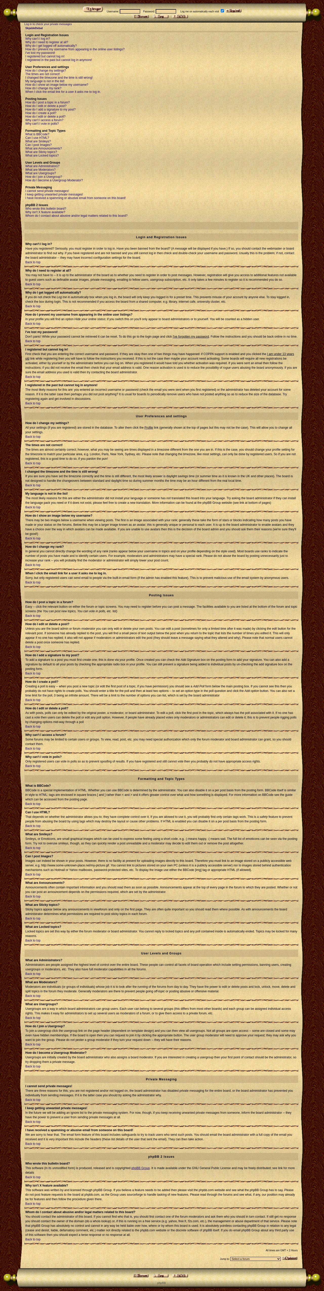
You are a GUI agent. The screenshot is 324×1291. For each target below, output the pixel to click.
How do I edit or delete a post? (46, 106)
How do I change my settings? (45, 70)
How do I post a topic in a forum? (47, 102)
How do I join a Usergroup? (43, 177)
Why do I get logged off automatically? (51, 46)
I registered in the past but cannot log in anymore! (58, 60)
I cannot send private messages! (47, 191)
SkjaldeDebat (34, 28)
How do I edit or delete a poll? (45, 116)
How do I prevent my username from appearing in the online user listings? (75, 49)
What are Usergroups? (40, 173)
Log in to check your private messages (48, 24)
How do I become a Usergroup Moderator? (54, 180)
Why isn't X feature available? (45, 212)
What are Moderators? (40, 169)
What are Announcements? (43, 148)
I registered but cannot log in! (45, 56)
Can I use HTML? (37, 138)
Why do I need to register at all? (46, 42)
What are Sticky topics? (41, 152)
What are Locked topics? (42, 155)
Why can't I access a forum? (44, 120)
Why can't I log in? (37, 38)
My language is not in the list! (45, 81)
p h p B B (161, 1283)
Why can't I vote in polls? (42, 123)
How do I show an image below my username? (56, 84)
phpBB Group (140, 1168)
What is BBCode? (37, 134)
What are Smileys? (38, 141)
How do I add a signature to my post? (50, 109)
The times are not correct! (42, 74)
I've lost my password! (40, 53)
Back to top (32, 262)
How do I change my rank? (43, 88)
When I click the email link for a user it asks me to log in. (63, 92)
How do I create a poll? (40, 113)
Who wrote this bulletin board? (45, 208)
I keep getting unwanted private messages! (54, 194)
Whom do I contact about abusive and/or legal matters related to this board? (76, 215)
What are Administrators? (42, 166)
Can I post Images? (38, 145)
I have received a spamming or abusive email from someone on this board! (75, 198)
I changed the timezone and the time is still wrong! (59, 77)
